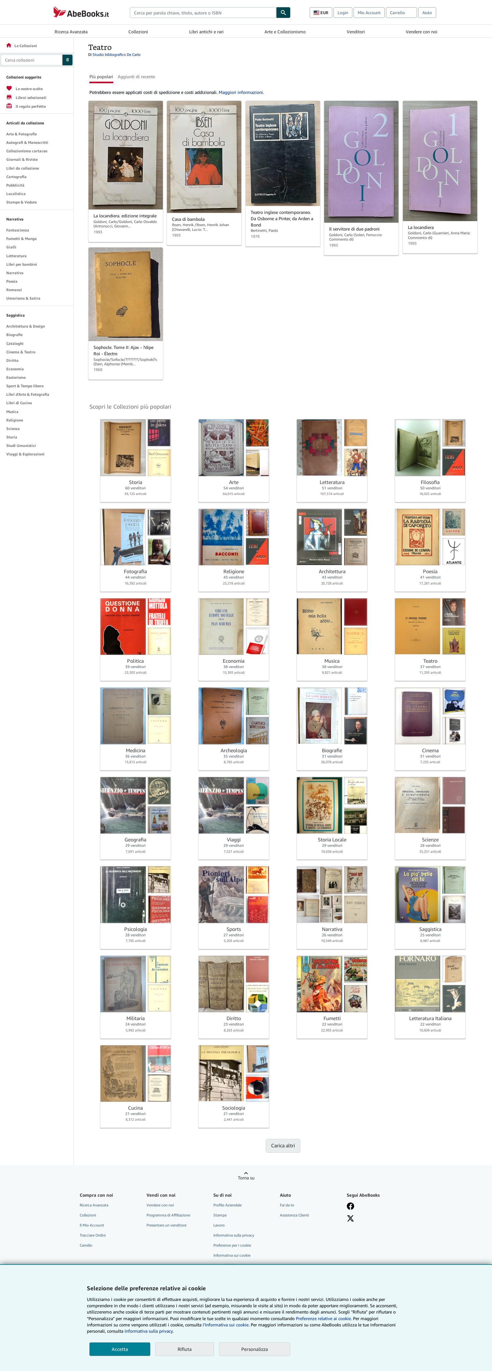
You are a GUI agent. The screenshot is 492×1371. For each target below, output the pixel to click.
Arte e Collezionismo (285, 31)
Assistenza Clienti (294, 1215)
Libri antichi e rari (206, 31)
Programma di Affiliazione (168, 1215)
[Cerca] (283, 12)
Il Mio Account (92, 1225)
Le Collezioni (21, 45)
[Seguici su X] (350, 1218)
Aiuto (427, 12)
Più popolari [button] (101, 76)
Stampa (220, 1215)
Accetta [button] (120, 1349)
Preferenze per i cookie (232, 1245)
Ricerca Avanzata (71, 31)
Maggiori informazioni (241, 92)
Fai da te (287, 1205)
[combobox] (203, 12)
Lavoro (219, 1225)
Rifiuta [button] (185, 1349)
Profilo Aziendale (227, 1205)
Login (343, 12)
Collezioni (138, 31)
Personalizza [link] (254, 1349)
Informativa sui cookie (231, 1255)
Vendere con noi (421, 31)
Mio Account (369, 12)
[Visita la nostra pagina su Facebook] (350, 1206)
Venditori (356, 31)
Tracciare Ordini (93, 1235)
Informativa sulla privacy (233, 1235)
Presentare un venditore (166, 1225)
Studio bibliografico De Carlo (117, 54)
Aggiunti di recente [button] (136, 76)
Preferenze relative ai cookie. (324, 1318)
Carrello (86, 1245)
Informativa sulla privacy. (149, 1331)
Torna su (246, 1177)
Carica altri (283, 1145)
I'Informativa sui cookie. (226, 1324)
